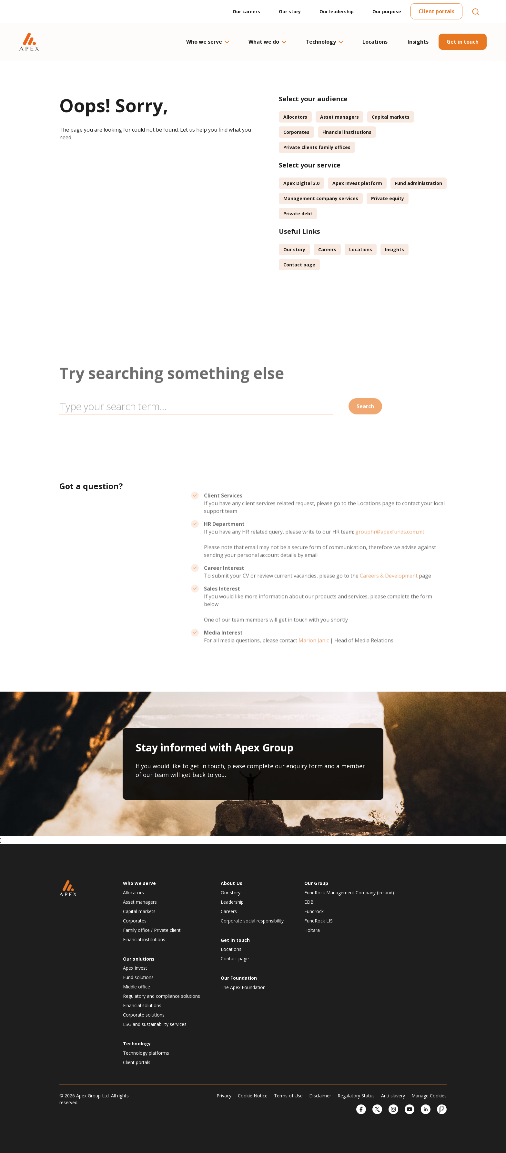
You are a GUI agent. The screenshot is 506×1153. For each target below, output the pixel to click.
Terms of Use (288, 1096)
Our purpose (386, 11)
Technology (324, 41)
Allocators (295, 117)
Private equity (387, 198)
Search (365, 426)
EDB (309, 902)
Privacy (224, 1096)
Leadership (232, 902)
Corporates (296, 132)
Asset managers (339, 117)
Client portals (436, 11)
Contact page (299, 265)
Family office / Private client (152, 930)
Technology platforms (146, 1053)
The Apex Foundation (243, 987)
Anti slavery (393, 1096)
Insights (418, 41)
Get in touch (463, 41)
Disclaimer (320, 1096)
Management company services (320, 198)
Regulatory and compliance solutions (161, 996)
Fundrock (314, 911)
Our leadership (336, 11)
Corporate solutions (144, 1015)
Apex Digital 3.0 (301, 183)
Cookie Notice (253, 1096)
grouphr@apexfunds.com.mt (389, 551)
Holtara (312, 930)
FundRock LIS (318, 921)
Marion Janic (314, 660)
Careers (327, 249)
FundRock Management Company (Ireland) (349, 892)
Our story (290, 11)
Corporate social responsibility (252, 921)
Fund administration (418, 183)
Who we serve (207, 41)
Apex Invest (135, 968)
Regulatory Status (356, 1096)
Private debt (297, 213)
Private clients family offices (316, 147)
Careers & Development (389, 595)
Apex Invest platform (357, 183)
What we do (267, 41)
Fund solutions (138, 977)
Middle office (136, 987)
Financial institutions (346, 132)
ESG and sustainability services (155, 1024)
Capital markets (391, 117)
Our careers (246, 11)
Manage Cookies (429, 1096)
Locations (375, 41)
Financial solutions (142, 1005)
